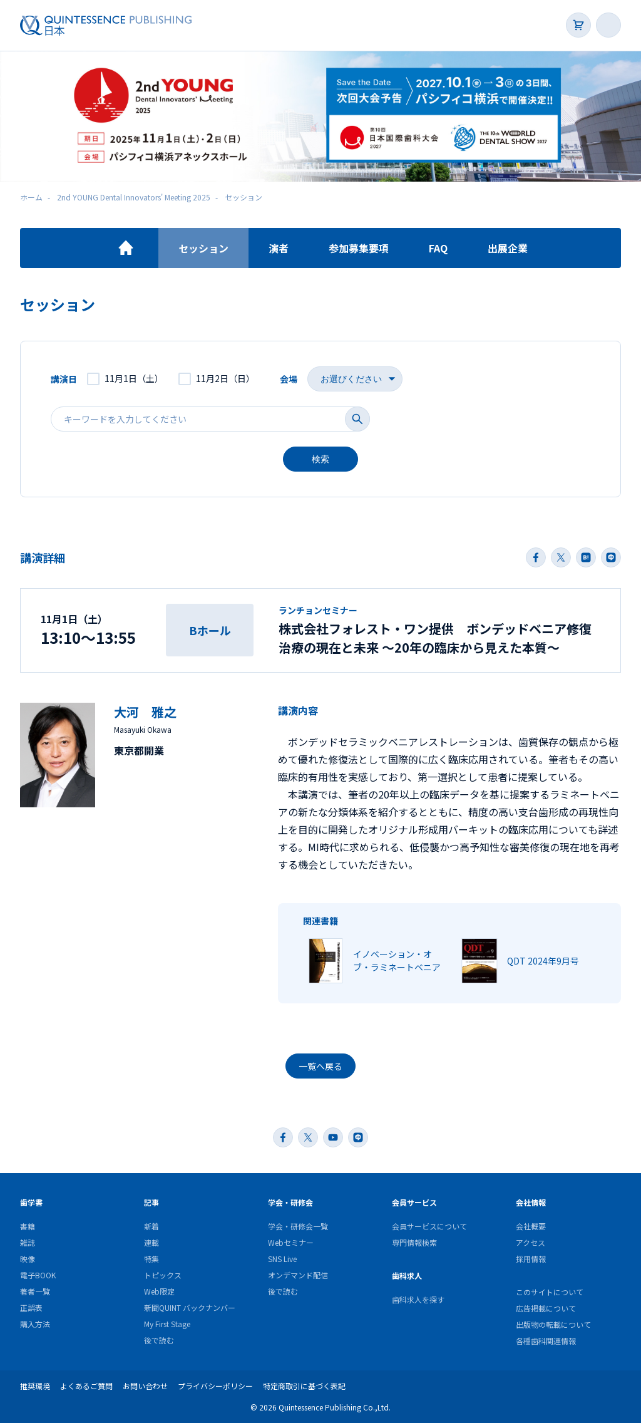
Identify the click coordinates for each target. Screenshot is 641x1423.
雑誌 (27, 1242)
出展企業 (508, 248)
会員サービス (414, 1202)
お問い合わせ (145, 1385)
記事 (151, 1202)
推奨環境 (35, 1385)
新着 (151, 1226)
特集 (151, 1258)
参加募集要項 (359, 248)
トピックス (163, 1275)
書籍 (27, 1226)
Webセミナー (291, 1242)
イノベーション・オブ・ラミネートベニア (397, 960)
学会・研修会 (290, 1202)
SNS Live (282, 1258)
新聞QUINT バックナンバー (189, 1307)
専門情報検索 (414, 1242)
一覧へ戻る (320, 1066)
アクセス (530, 1242)
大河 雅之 (145, 712)
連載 (151, 1242)
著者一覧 (35, 1291)
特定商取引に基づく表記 (304, 1385)
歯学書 (31, 1202)
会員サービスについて (429, 1226)
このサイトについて (549, 1291)
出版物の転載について (553, 1324)
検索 (320, 459)
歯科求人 (407, 1275)
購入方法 (35, 1323)
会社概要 (531, 1226)
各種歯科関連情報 (546, 1340)
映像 (27, 1258)
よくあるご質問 (86, 1385)
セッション (203, 248)
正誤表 (31, 1307)
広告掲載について (546, 1308)
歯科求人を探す (418, 1299)
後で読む (159, 1340)
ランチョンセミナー (318, 610)
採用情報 (531, 1258)
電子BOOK (38, 1275)
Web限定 (159, 1291)
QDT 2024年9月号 (543, 961)
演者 (279, 248)
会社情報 (531, 1202)
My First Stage (167, 1323)
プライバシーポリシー (215, 1385)
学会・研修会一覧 (298, 1226)
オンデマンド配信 (298, 1275)
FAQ (438, 248)
